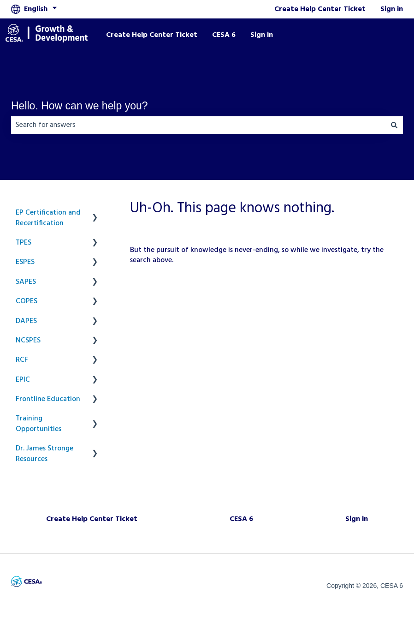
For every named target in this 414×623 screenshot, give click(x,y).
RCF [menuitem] (22, 360)
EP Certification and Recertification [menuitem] (48, 218)
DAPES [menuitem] (26, 321)
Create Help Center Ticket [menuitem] (91, 519)
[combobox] (198, 125)
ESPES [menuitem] (25, 262)
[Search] (394, 125)
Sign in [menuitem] (356, 519)
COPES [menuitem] (26, 301)
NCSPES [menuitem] (28, 341)
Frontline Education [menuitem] (48, 399)
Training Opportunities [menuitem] (38, 424)
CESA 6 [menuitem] (241, 519)
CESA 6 (224, 35)
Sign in (391, 9)
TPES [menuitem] (23, 243)
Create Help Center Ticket (320, 9)
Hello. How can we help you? (79, 106)
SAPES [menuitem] (26, 282)
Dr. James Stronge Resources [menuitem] (44, 454)
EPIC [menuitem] (23, 380)
